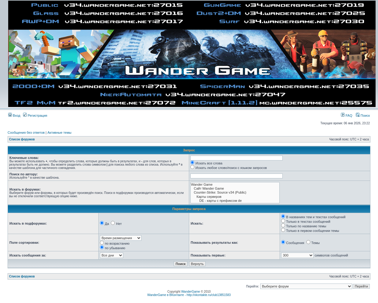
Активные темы (59, 132)
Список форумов (22, 139)
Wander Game (235, 185)
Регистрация (35, 115)
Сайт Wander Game (235, 189)
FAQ (346, 115)
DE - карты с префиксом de (235, 201)
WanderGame (190, 291)
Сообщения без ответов (26, 132)
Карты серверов (235, 197)
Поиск (363, 115)
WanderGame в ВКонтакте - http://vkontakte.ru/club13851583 (189, 295)
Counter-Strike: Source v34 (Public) (235, 193)
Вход (14, 115)
